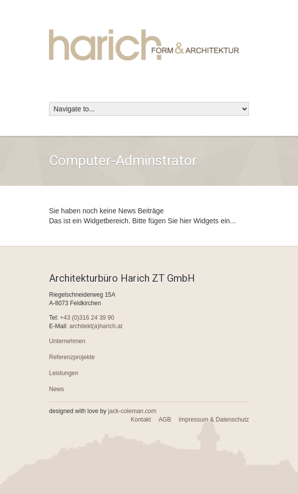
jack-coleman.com (132, 411)
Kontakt (140, 419)
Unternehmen (67, 341)
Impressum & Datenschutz (213, 419)
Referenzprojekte (71, 357)
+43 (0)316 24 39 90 (87, 317)
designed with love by (102, 411)
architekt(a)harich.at (96, 326)
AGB (164, 419)
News (56, 389)
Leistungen (63, 373)
